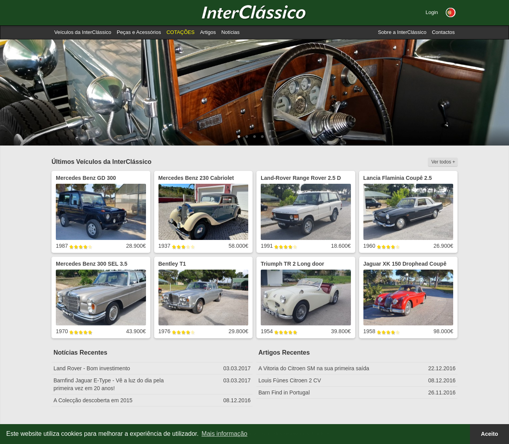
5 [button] (270, 137)
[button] (450, 12)
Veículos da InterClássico (82, 32)
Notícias (230, 32)
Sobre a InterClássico (402, 32)
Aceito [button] (489, 434)
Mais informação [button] (224, 433)
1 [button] (239, 137)
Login (431, 12)
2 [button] (247, 137)
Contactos (443, 32)
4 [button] (262, 137)
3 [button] (254, 137)
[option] (254, 92)
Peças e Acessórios (139, 32)
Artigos (207, 32)
